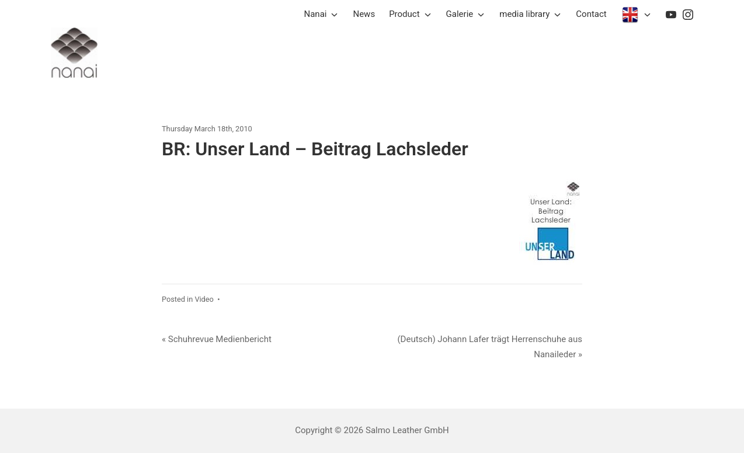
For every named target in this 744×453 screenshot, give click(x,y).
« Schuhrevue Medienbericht (217, 339)
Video (203, 299)
